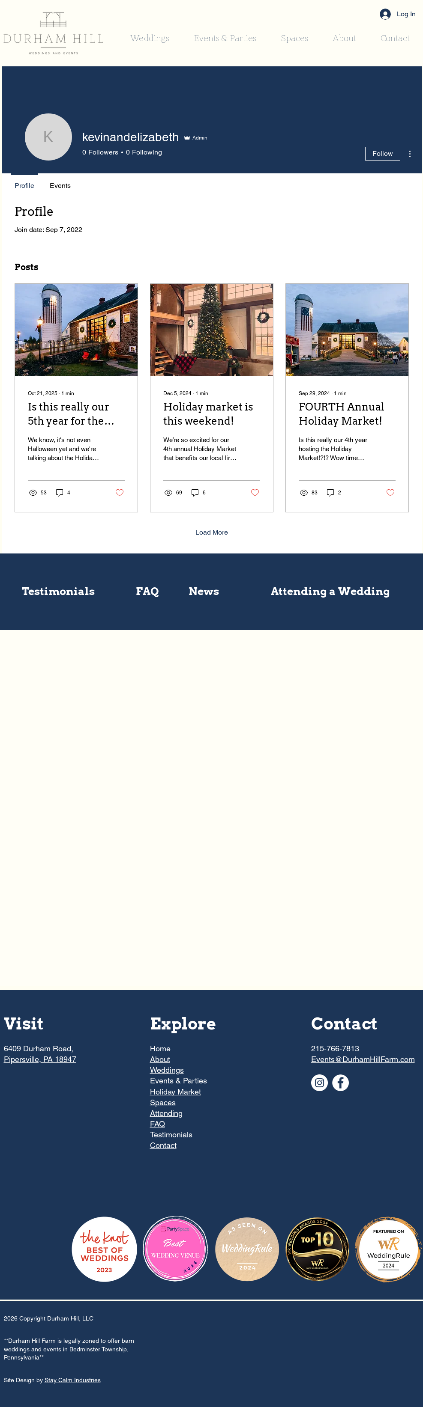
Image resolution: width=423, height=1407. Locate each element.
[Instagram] (319, 1082)
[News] (204, 591)
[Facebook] (340, 1082)
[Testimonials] (58, 591)
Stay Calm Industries (73, 1380)
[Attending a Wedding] (330, 591)
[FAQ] (147, 591)
